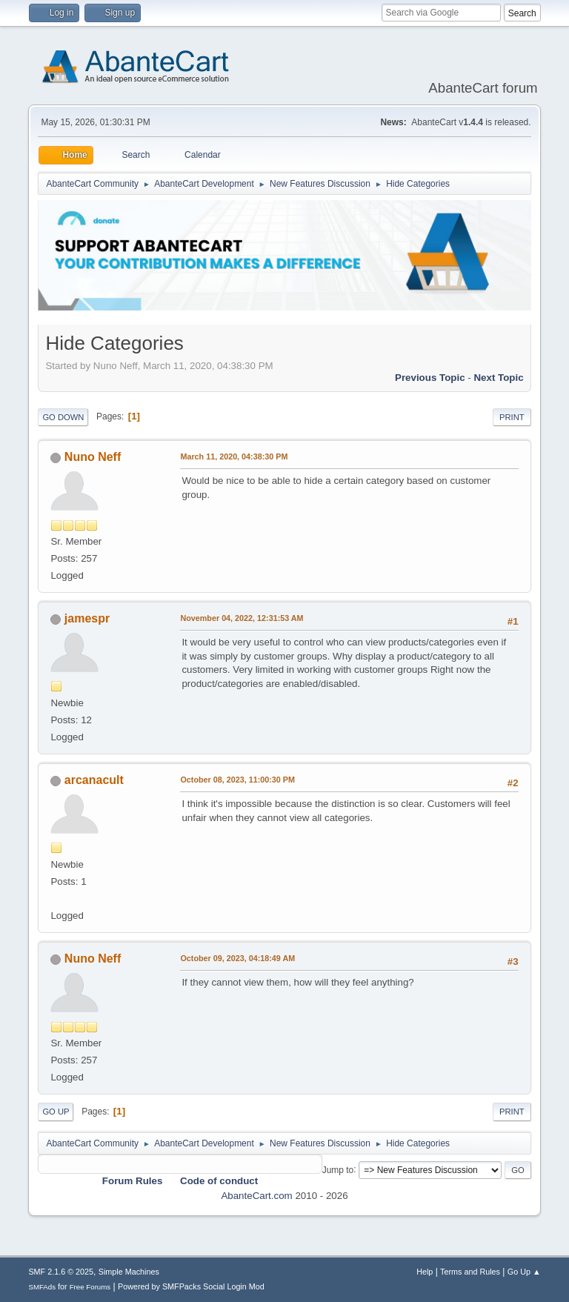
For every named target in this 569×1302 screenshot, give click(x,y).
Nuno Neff (92, 457)
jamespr (87, 618)
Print (512, 417)
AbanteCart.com (256, 1195)
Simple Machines (129, 1271)
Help (424, 1271)
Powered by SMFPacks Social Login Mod (191, 1286)
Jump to (338, 1169)
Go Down (63, 417)
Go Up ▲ (524, 1271)
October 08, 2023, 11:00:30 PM (237, 779)
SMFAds (42, 1287)
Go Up (55, 1111)
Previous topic (430, 377)
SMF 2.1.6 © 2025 (60, 1271)
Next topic (498, 377)
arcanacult (94, 780)
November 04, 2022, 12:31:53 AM (241, 618)
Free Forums (90, 1287)
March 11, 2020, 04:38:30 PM (233, 456)
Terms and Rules (470, 1271)
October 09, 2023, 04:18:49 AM (237, 958)
